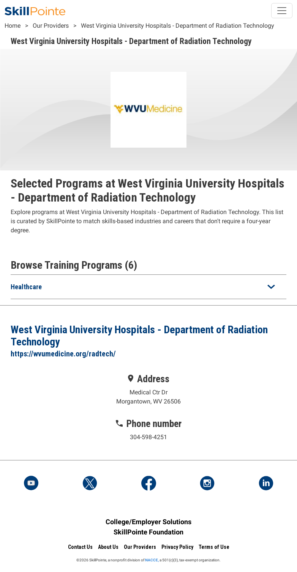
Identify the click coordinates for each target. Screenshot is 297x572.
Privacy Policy (177, 547)
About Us (108, 547)
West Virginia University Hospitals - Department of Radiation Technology (177, 25)
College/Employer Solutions (148, 522)
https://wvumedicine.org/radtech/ (63, 353)
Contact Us (80, 547)
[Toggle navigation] (281, 10)
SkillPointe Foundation (148, 532)
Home (13, 25)
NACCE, (152, 560)
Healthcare (26, 287)
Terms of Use (214, 547)
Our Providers (51, 25)
